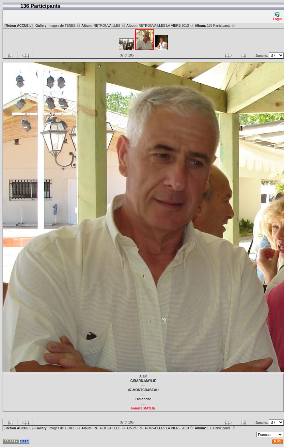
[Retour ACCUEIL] (19, 25)
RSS (278, 441)
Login (277, 16)
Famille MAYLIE (143, 408)
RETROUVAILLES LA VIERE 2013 (166, 25)
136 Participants (221, 25)
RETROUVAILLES (110, 25)
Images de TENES (65, 25)
